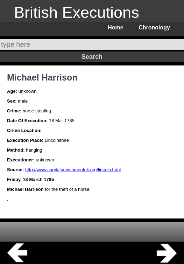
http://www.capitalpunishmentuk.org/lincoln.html (73, 169)
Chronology (154, 27)
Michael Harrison (42, 77)
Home (115, 27)
